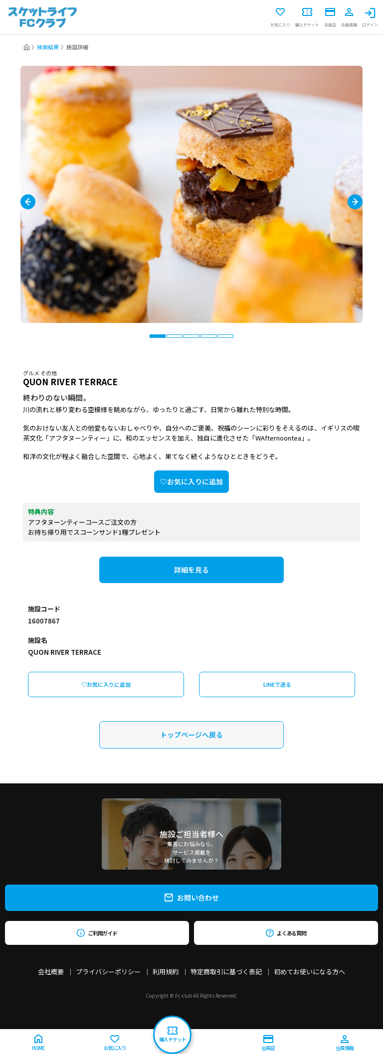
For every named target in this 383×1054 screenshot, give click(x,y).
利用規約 (166, 971)
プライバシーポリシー (108, 971)
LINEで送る (277, 684)
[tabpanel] (191, 194)
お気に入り (280, 17)
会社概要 (51, 971)
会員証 (330, 17)
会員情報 (349, 17)
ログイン (370, 17)
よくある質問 (286, 933)
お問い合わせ (192, 898)
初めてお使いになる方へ (309, 971)
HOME (38, 1043)
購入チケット (307, 17)
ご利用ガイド (97, 933)
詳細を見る (191, 570)
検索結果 (48, 47)
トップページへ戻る (191, 735)
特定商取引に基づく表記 (226, 971)
